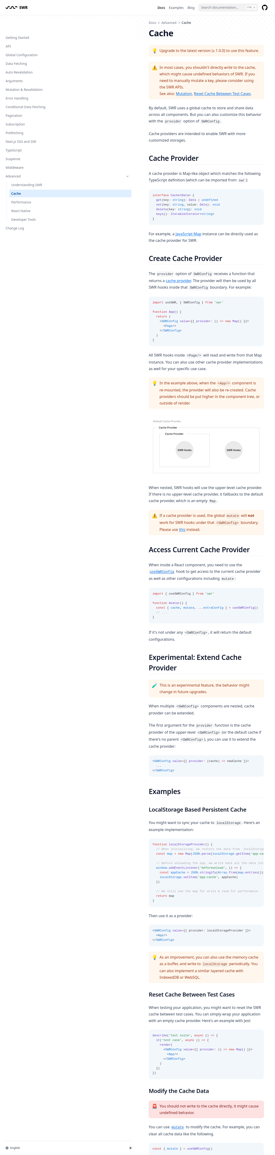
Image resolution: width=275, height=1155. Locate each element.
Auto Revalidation (19, 57)
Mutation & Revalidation (24, 74)
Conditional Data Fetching (25, 92)
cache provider (207, 240)
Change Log (20, 212)
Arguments (14, 66)
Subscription (15, 109)
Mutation (106, 80)
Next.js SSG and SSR (21, 126)
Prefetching (14, 118)
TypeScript (14, 135)
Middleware (15, 152)
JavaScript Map (111, 207)
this (123, 498)
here (131, 1071)
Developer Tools (23, 204)
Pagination (14, 100)
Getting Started (17, 22)
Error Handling (17, 83)
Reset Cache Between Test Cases (144, 80)
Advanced (29, 161)
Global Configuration (22, 40)
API (8, 31)
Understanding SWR (26, 170)
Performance (21, 187)
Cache (16, 178)
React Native (20, 196)
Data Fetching (16, 48)
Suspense (13, 144)
